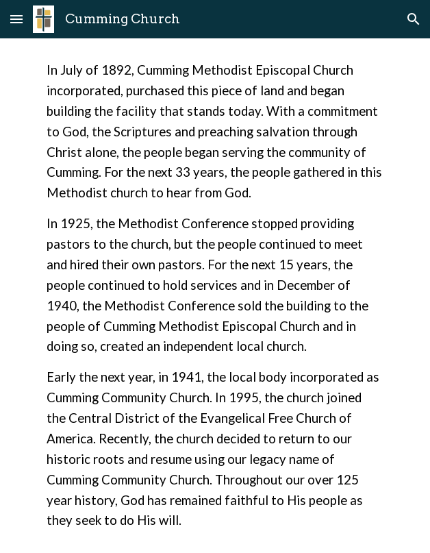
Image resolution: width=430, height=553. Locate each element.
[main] (214, 296)
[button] (16, 19)
